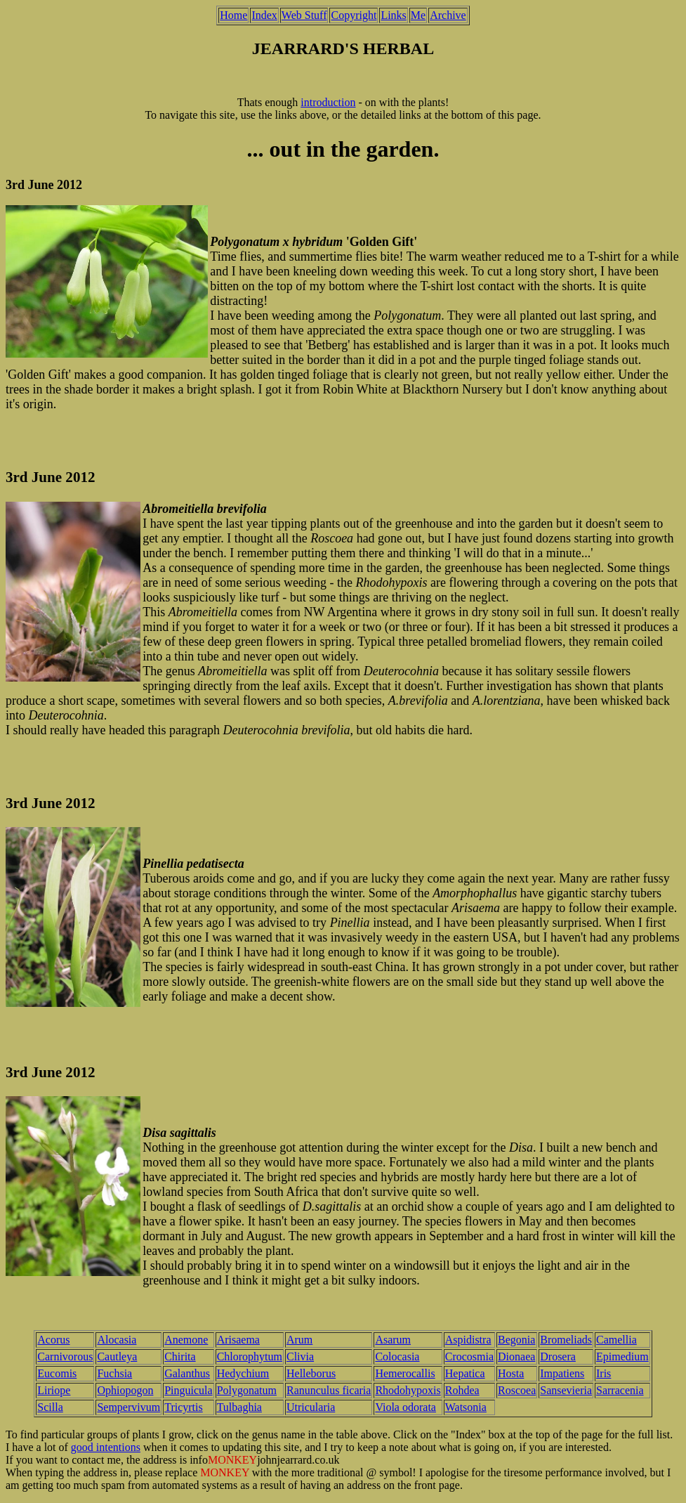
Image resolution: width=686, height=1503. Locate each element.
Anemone (186, 1340)
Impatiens (562, 1373)
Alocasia (116, 1340)
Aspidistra (468, 1340)
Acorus (53, 1340)
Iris (603, 1373)
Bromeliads (566, 1340)
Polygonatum (247, 1390)
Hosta (511, 1373)
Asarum (393, 1340)
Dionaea (516, 1356)
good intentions (105, 1447)
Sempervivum (128, 1407)
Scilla (49, 1407)
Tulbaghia (239, 1407)
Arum (299, 1340)
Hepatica (465, 1373)
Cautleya (117, 1356)
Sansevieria (566, 1390)
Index (264, 15)
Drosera (558, 1356)
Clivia (300, 1356)
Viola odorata (405, 1407)
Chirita (179, 1356)
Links (393, 15)
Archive (448, 15)
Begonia (516, 1340)
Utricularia (310, 1407)
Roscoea (517, 1390)
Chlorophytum (249, 1356)
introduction (328, 102)
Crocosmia (469, 1356)
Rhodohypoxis (407, 1390)
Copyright (353, 15)
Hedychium (243, 1373)
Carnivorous (65, 1356)
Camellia (616, 1340)
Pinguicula (188, 1390)
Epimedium (622, 1356)
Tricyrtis (183, 1407)
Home (233, 15)
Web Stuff (304, 15)
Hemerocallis (405, 1373)
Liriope (53, 1390)
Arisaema (238, 1340)
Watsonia (466, 1407)
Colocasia (397, 1356)
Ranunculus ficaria (328, 1390)
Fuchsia (114, 1373)
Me (418, 15)
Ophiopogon (125, 1390)
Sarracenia (620, 1390)
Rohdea (462, 1390)
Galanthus (187, 1373)
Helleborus (311, 1373)
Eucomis (57, 1373)
